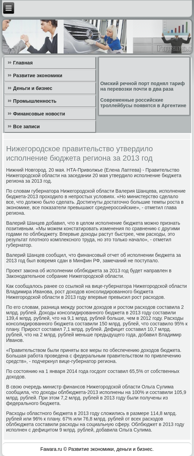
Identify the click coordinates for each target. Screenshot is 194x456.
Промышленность (34, 101)
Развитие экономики (37, 75)
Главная (23, 62)
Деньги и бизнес (32, 88)
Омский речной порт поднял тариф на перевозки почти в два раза (142, 86)
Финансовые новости (39, 113)
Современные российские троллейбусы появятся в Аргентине (143, 102)
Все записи (26, 126)
